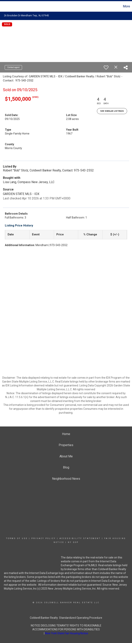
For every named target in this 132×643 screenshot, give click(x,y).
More (126, 6)
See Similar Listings (112, 111)
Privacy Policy (43, 538)
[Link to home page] (5, 6)
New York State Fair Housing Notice (66, 633)
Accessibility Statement (80, 538)
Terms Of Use (17, 538)
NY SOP (73, 542)
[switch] (106, 67)
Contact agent (13, 67)
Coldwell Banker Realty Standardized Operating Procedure (66, 617)
